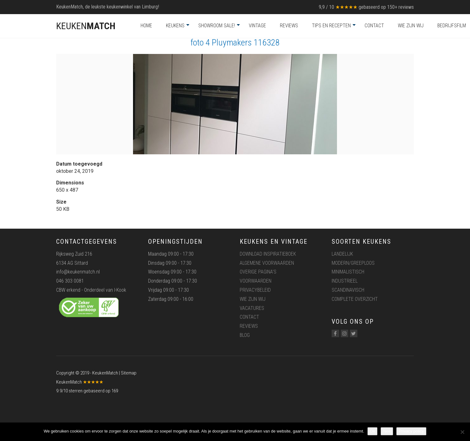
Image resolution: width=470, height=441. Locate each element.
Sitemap (128, 373)
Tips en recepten (331, 26)
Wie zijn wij (411, 26)
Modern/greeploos (353, 263)
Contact (374, 26)
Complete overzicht (355, 299)
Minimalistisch (348, 272)
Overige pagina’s (258, 272)
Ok (372, 431)
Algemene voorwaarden (267, 263)
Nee (387, 431)
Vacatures (252, 308)
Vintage (257, 26)
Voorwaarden (255, 281)
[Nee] (462, 432)
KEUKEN (85, 25)
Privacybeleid (255, 290)
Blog (245, 335)
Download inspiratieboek (268, 254)
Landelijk (342, 254)
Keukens (175, 26)
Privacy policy (411, 431)
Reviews (289, 26)
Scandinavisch (348, 290)
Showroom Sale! (216, 26)
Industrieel (345, 281)
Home (146, 26)
